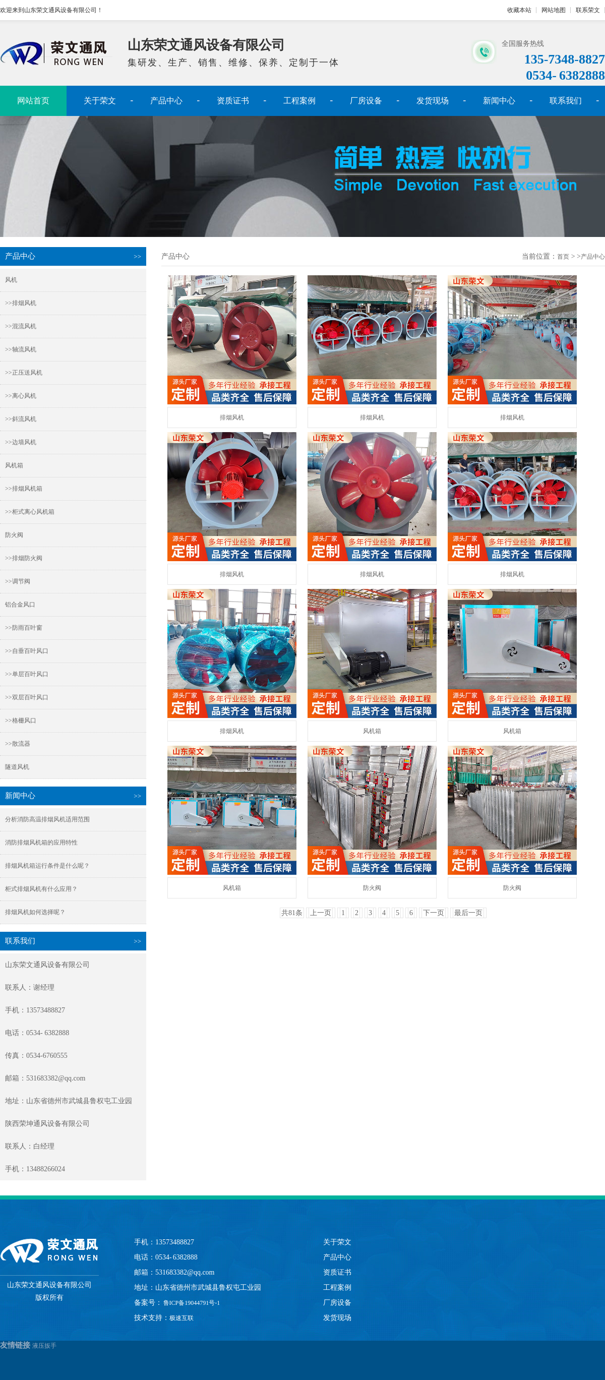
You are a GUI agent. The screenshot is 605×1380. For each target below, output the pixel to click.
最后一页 (468, 913)
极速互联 (181, 1318)
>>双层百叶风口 (26, 697)
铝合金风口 (20, 604)
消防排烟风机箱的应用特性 (41, 842)
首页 (563, 256)
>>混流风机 (20, 326)
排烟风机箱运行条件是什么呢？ (47, 865)
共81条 (291, 913)
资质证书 (233, 100)
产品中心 (166, 100)
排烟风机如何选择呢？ (35, 912)
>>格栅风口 (20, 720)
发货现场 (432, 100)
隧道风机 (17, 766)
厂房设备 (366, 100)
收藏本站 (519, 10)
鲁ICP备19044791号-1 (191, 1302)
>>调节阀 (17, 581)
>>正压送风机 (23, 372)
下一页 (433, 913)
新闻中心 (499, 100)
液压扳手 (44, 1345)
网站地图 (553, 10)
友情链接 (15, 1345)
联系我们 (566, 100)
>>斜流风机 (20, 419)
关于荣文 (100, 100)
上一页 (320, 913)
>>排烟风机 (20, 303)
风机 (11, 279)
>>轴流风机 (20, 349)
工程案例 (299, 100)
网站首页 (33, 100)
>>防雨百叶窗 (23, 627)
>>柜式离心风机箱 (29, 511)
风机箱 (14, 465)
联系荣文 (588, 10)
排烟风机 (232, 417)
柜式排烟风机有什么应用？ (41, 888)
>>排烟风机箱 (23, 488)
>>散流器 (17, 743)
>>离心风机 (20, 395)
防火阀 (14, 534)
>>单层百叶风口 (26, 674)
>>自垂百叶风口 (26, 650)
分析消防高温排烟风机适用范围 (47, 819)
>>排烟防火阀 (23, 558)
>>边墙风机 (20, 442)
